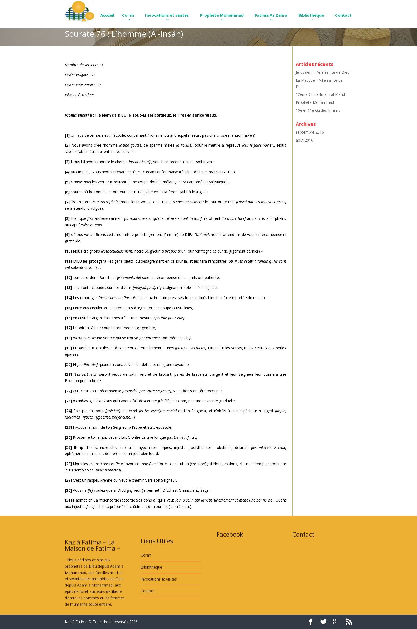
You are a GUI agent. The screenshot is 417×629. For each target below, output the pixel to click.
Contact (343, 15)
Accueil (107, 15)
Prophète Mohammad (222, 15)
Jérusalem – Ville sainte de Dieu (322, 72)
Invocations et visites (167, 15)
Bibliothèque (311, 15)
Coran (128, 15)
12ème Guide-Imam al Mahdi (321, 94)
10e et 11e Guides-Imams (318, 110)
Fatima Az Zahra (271, 15)
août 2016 (304, 140)
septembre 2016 (310, 132)
